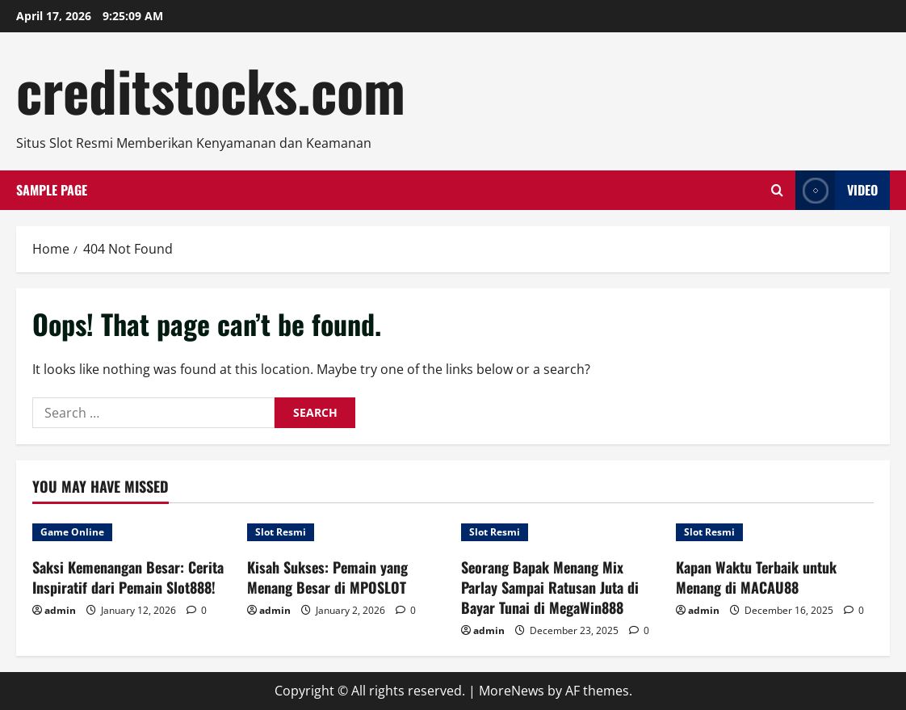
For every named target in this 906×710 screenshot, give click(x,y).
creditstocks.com (210, 89)
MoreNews (511, 690)
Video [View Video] (836, 190)
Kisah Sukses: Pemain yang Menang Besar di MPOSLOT (327, 577)
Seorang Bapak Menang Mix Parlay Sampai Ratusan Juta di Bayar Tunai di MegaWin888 (550, 587)
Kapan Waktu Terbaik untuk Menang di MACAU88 (756, 577)
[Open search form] (777, 190)
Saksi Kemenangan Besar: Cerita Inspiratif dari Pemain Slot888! (128, 577)
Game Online (72, 532)
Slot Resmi (280, 532)
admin (60, 610)
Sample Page (51, 190)
